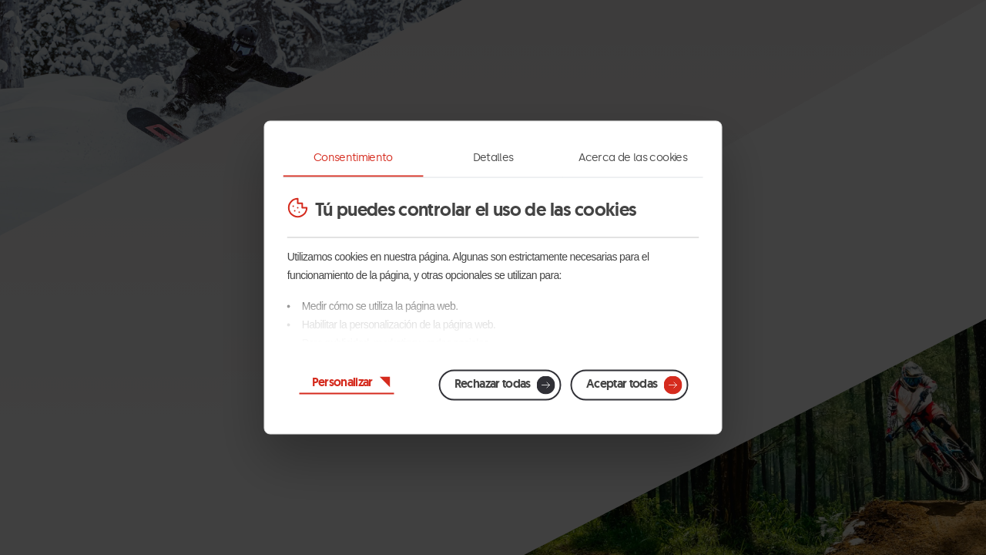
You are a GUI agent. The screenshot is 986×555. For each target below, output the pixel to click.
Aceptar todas (622, 383)
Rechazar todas (492, 383)
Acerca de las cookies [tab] (633, 157)
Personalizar (342, 382)
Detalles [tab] (493, 157)
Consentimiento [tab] (353, 157)
